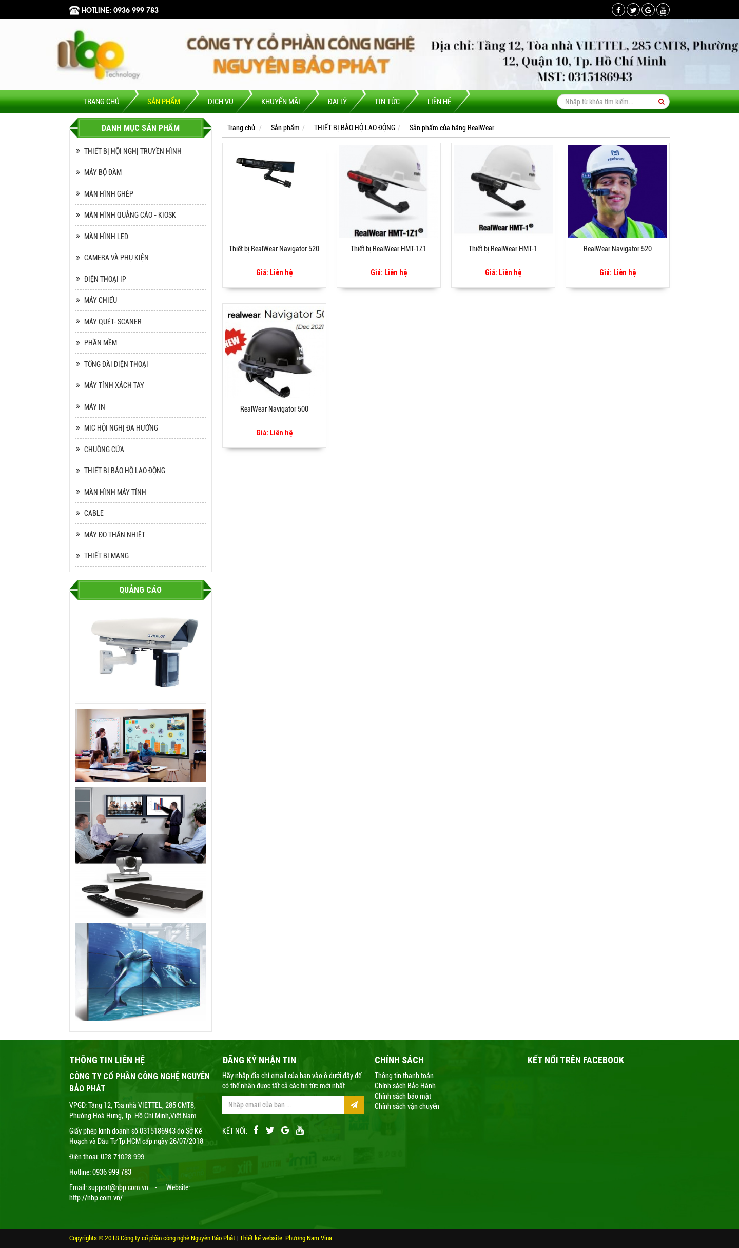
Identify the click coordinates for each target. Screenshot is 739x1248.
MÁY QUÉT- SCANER (113, 322)
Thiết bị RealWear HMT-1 (503, 249)
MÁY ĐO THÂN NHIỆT (114, 535)
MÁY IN (94, 407)
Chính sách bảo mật (403, 1096)
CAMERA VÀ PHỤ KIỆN (116, 258)
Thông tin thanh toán (404, 1075)
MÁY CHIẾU (100, 300)
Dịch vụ (221, 101)
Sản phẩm (163, 101)
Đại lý (337, 101)
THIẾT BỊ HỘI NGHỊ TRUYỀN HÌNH (133, 151)
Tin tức (387, 101)
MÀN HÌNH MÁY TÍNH (115, 492)
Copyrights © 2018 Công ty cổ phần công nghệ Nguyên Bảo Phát (153, 1238)
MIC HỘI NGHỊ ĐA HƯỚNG (121, 428)
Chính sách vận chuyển (407, 1106)
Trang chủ (101, 101)
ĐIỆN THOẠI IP (105, 279)
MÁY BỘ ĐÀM (103, 172)
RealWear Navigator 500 (274, 409)
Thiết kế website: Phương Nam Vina (286, 1238)
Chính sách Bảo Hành (405, 1086)
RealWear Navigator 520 (618, 249)
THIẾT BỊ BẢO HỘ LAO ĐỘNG (124, 470)
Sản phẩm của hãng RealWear (452, 128)
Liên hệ (439, 101)
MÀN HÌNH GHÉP (108, 194)
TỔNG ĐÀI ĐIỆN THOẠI (116, 364)
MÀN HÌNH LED (106, 236)
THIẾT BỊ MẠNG (106, 556)
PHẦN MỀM (100, 343)
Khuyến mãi (280, 101)
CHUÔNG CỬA (104, 449)
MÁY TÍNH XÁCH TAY (114, 385)
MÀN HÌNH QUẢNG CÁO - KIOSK (130, 215)
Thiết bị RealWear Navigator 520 (274, 249)
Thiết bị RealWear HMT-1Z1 (388, 249)
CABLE (94, 513)
